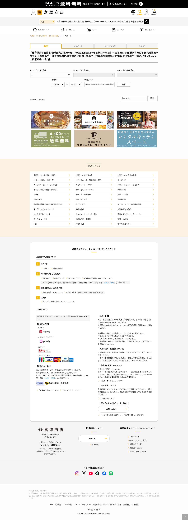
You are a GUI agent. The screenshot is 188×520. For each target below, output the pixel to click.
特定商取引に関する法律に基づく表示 (107, 505)
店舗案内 (126, 505)
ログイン (45, 269)
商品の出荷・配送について (52, 292)
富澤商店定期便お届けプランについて (97, 278)
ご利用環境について (106, 398)
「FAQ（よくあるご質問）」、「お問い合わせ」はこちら (121, 415)
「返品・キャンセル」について (111, 381)
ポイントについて (73, 278)
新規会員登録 (56, 269)
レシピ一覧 (67, 505)
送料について (58, 278)
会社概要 (94, 445)
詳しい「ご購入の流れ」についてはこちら (58, 301)
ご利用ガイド (133, 437)
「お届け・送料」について (47, 390)
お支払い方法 (70, 292)
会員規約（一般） (135, 444)
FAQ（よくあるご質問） (137, 440)
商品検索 (58, 505)
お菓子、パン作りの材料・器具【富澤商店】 (45, 36)
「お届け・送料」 (109, 283)
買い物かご (46, 278)
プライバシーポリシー (136, 451)
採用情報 (135, 505)
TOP (51, 505)
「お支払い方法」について (71, 390)
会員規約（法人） (135, 448)
